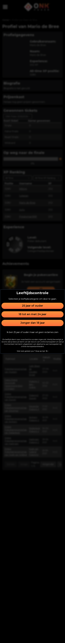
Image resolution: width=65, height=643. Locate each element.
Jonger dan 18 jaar (32, 323)
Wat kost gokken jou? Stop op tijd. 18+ (32, 351)
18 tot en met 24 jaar (32, 314)
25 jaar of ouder (32, 305)
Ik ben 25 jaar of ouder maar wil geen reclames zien (32, 332)
